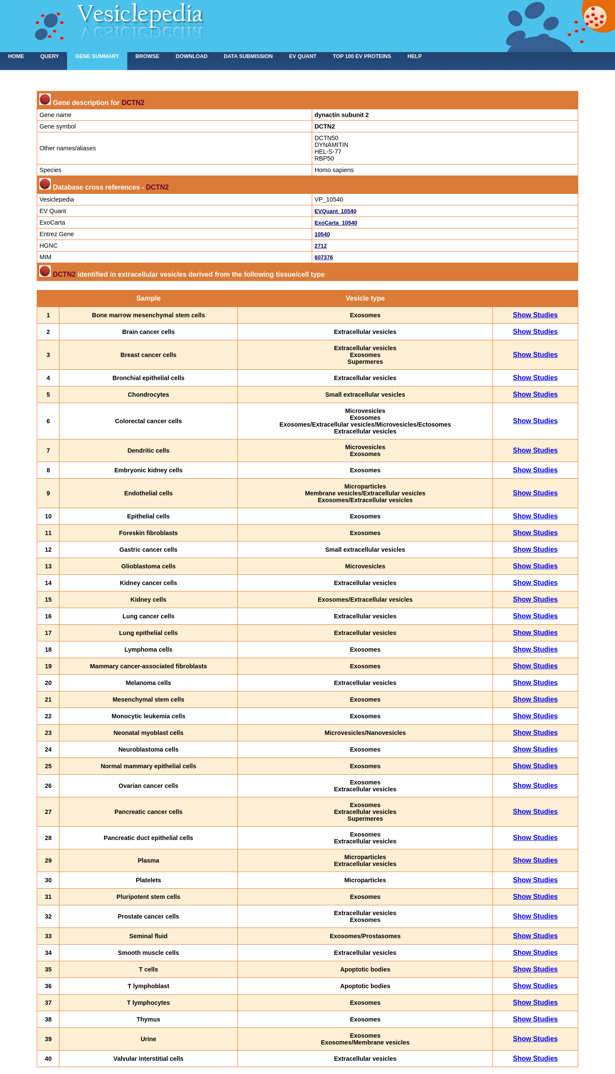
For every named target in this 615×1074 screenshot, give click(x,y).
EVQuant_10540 (335, 211)
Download (192, 56)
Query (49, 56)
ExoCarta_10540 (335, 222)
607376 (323, 257)
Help (414, 56)
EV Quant (302, 56)
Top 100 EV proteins (362, 56)
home (16, 56)
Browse (147, 56)
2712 (320, 246)
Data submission (248, 56)
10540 (322, 234)
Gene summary (97, 56)
